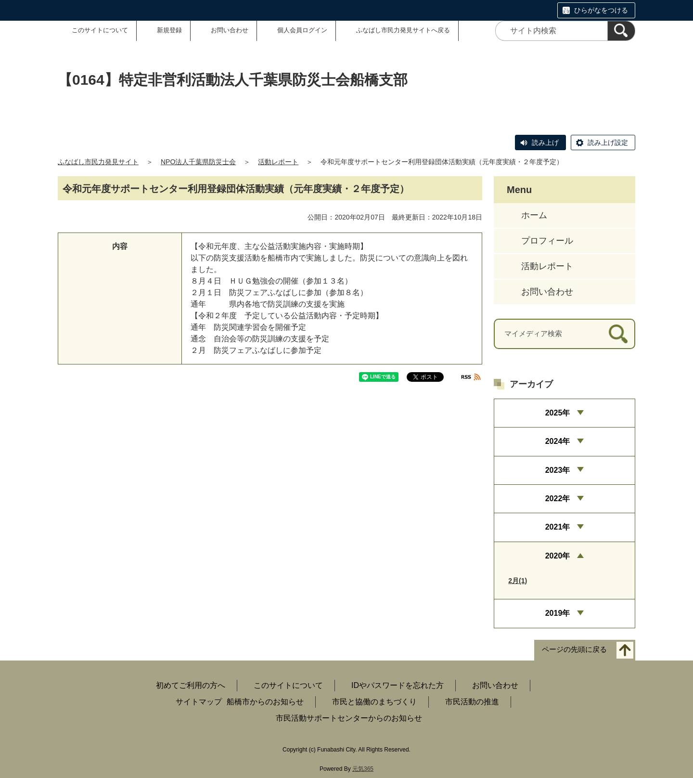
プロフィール (547, 241)
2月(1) (517, 580)
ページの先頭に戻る (574, 649)
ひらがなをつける (601, 10)
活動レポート (278, 162)
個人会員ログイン (302, 30)
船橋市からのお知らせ (265, 702)
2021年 (557, 527)
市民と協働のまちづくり (374, 702)
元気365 (362, 768)
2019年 (557, 613)
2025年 (557, 413)
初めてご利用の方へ (190, 685)
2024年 (557, 441)
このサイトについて (100, 30)
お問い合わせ (229, 30)
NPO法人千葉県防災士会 (198, 162)
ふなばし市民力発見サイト (98, 162)
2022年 (557, 498)
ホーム (534, 215)
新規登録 (169, 30)
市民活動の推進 (472, 702)
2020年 (557, 556)
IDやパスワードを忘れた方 (397, 685)
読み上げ (545, 142)
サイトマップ (199, 702)
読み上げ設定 (608, 142)
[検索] (621, 31)
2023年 (557, 470)
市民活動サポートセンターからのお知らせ (349, 718)
